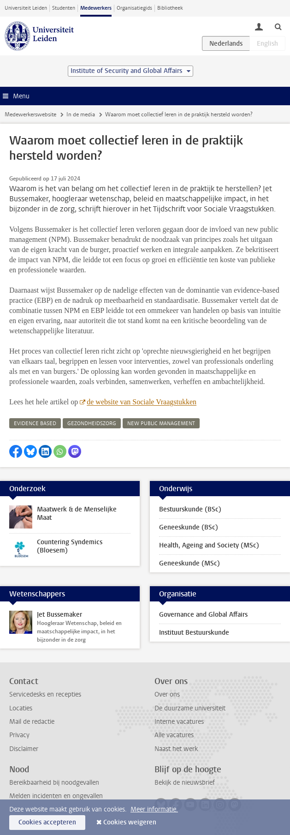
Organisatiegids (134, 8)
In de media (80, 114)
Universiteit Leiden (26, 8)
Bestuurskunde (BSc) (190, 509)
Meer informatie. (154, 809)
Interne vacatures (179, 721)
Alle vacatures (174, 735)
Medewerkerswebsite (30, 114)
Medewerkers (96, 8)
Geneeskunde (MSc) (189, 563)
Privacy (19, 735)
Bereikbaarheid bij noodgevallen (54, 782)
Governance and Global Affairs (203, 614)
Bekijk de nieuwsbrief (184, 782)
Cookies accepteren (47, 822)
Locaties (20, 708)
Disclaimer (23, 749)
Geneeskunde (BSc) (188, 527)
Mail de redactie (31, 721)
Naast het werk (176, 749)
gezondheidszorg (91, 423)
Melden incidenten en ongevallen (56, 796)
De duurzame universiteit (189, 708)
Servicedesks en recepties (45, 694)
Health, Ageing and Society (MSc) (209, 545)
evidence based (35, 423)
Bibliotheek (170, 8)
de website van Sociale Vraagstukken (141, 402)
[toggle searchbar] (278, 26)
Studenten (63, 8)
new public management (161, 423)
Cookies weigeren (129, 822)
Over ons (167, 694)
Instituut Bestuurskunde (194, 632)
